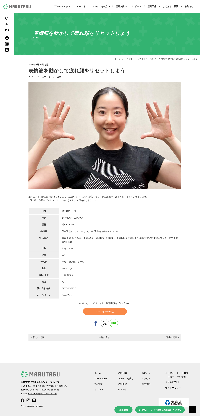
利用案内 (123, 410)
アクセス (146, 378)
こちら (100, 303)
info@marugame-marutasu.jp (42, 393)
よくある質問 (172, 382)
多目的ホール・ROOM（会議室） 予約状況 (160, 410)
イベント (81, 6)
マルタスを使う (100, 6)
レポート (136, 6)
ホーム (117, 59)
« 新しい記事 (37, 337)
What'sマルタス (62, 6)
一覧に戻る (104, 337)
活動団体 (152, 6)
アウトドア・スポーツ (147, 59)
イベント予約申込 (105, 311)
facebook (96, 323)
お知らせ (189, 6)
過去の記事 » (172, 337)
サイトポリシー (173, 388)
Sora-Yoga (67, 295)
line (114, 323)
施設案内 (98, 384)
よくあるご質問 (170, 6)
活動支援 (120, 6)
